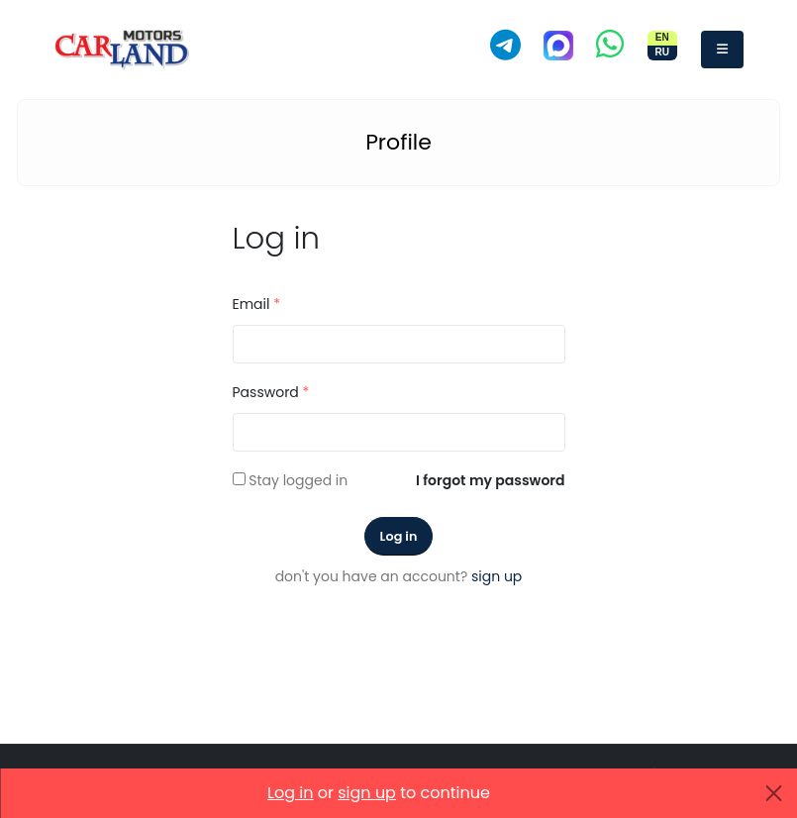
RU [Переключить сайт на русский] (661, 52)
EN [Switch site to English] (662, 37)
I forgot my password (490, 480)
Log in (399, 536)
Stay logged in (298, 480)
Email (257, 304)
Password (271, 392)
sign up (496, 576)
